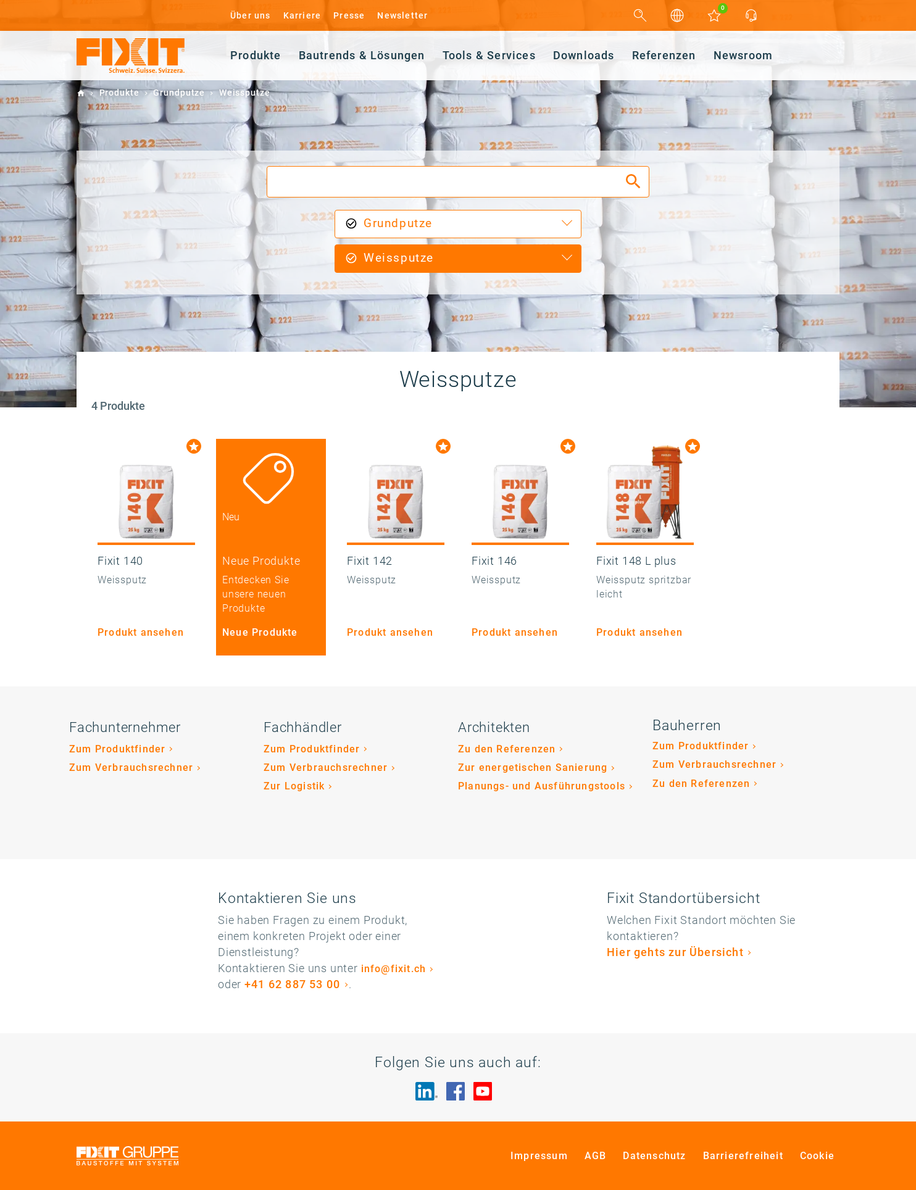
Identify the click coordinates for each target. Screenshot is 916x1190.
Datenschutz (654, 1156)
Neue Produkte (260, 632)
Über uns (250, 15)
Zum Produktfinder (117, 749)
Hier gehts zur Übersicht (675, 952)
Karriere (302, 15)
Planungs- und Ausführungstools (541, 786)
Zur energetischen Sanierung (532, 767)
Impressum (539, 1156)
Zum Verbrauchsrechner (131, 767)
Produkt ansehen (141, 632)
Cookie (817, 1156)
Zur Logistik (294, 786)
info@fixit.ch (394, 969)
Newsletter (402, 15)
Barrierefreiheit (743, 1156)
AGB (596, 1156)
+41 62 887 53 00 (292, 984)
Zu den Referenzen (507, 749)
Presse (349, 15)
